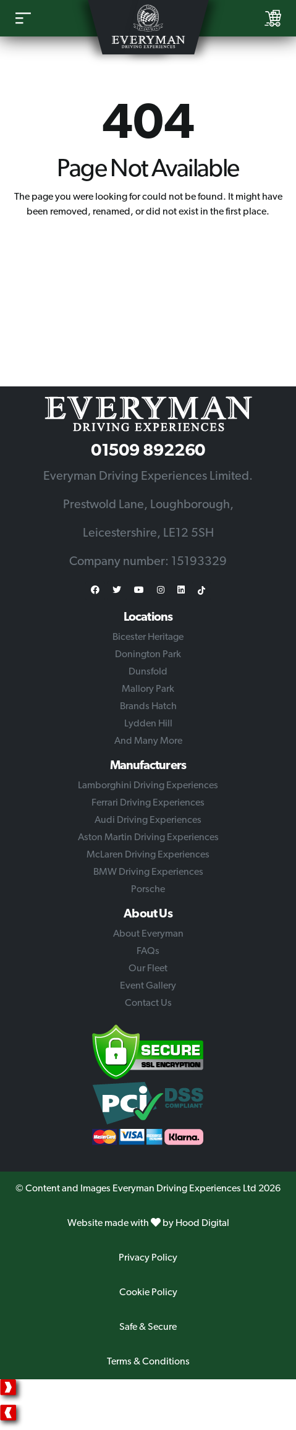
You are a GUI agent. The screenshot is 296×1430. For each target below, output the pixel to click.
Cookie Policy (148, 1293)
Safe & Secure (148, 1327)
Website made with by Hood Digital (148, 1223)
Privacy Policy (148, 1258)
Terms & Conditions (148, 1362)
